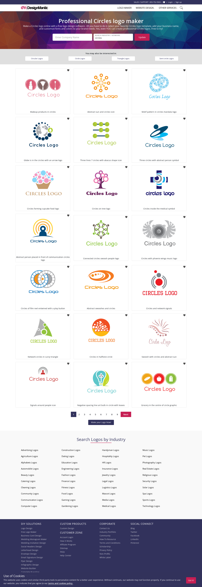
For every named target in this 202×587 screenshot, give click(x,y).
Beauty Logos (27, 475)
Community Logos (30, 493)
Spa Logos (147, 493)
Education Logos (69, 462)
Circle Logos (80, 58)
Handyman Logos (110, 450)
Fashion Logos (68, 475)
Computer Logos (29, 506)
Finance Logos (68, 481)
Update (142, 37)
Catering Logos (28, 481)
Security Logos (150, 481)
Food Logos (67, 493)
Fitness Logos (68, 487)
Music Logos (148, 450)
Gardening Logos (70, 506)
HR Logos (106, 462)
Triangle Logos (123, 58)
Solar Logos (148, 487)
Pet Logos (147, 456)
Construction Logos (71, 450)
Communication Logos (32, 499)
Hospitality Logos (110, 456)
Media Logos (108, 499)
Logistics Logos (109, 487)
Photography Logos (152, 462)
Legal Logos (107, 481)
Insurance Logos (110, 468)
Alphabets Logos (29, 462)
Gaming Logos (68, 499)
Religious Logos (150, 475)
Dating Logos (68, 456)
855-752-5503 (155, 2)
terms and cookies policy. (60, 583)
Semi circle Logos (166, 58)
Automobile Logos (30, 468)
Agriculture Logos (29, 456)
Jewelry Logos (108, 475)
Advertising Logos (29, 450)
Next (125, 414)
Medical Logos (109, 506)
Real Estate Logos (151, 468)
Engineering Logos (70, 468)
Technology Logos (151, 506)
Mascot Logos (108, 493)
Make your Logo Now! (101, 422)
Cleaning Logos (28, 487)
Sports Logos (149, 499)
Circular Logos (37, 58)
